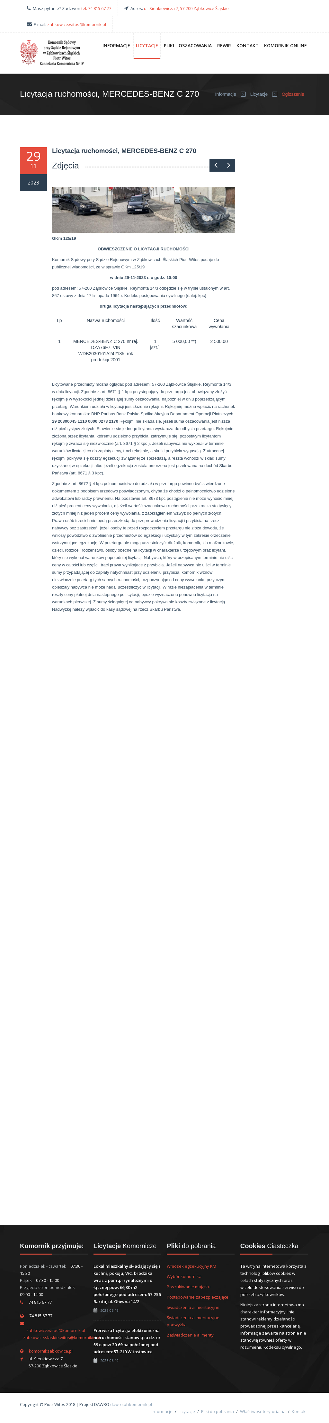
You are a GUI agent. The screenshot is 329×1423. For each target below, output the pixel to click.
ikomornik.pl (140, 1404)
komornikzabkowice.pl (51, 1351)
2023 (33, 182)
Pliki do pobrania (217, 1411)
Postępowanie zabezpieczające (197, 1297)
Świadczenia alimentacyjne (193, 1307)
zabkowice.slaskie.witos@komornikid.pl (61, 1337)
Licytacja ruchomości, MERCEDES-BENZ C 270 (124, 150)
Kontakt (247, 45)
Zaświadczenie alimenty (190, 1335)
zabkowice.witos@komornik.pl (76, 24)
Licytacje (147, 45)
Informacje (116, 45)
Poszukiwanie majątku (188, 1287)
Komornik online (285, 45)
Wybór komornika (184, 1276)
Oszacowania (195, 45)
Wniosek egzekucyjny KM (191, 1266)
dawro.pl (118, 1404)
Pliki (169, 45)
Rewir (224, 45)
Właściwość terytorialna (263, 1411)
